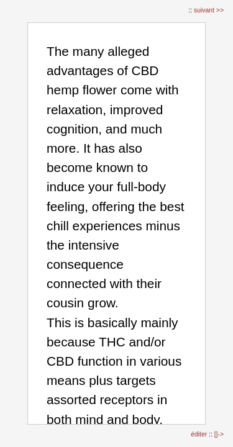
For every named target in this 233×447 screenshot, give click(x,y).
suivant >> (209, 10)
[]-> (219, 434)
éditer (200, 434)
